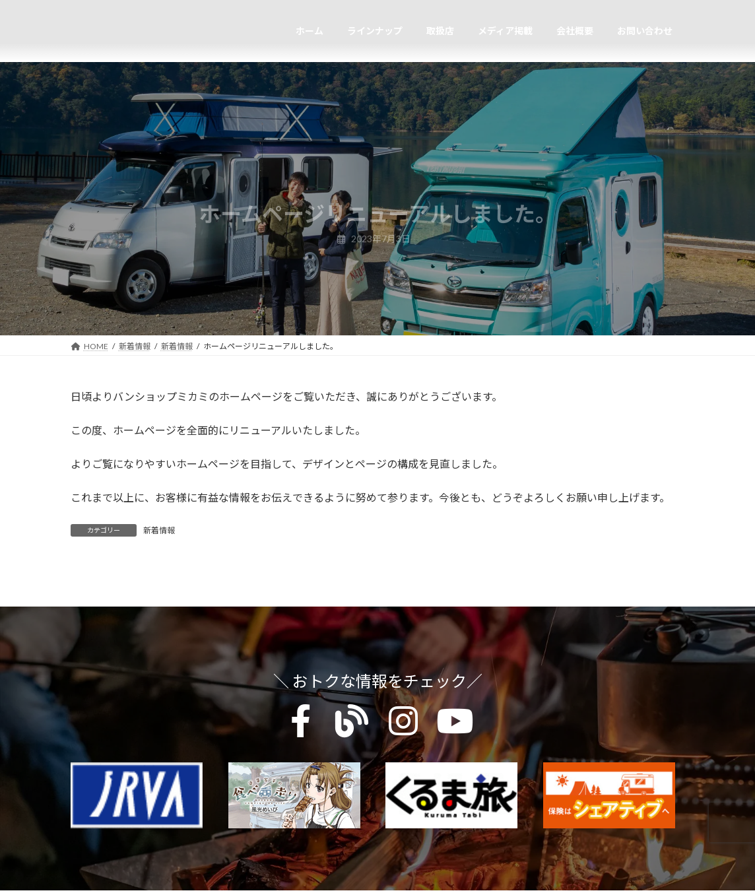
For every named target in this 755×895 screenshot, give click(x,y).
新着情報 (159, 530)
